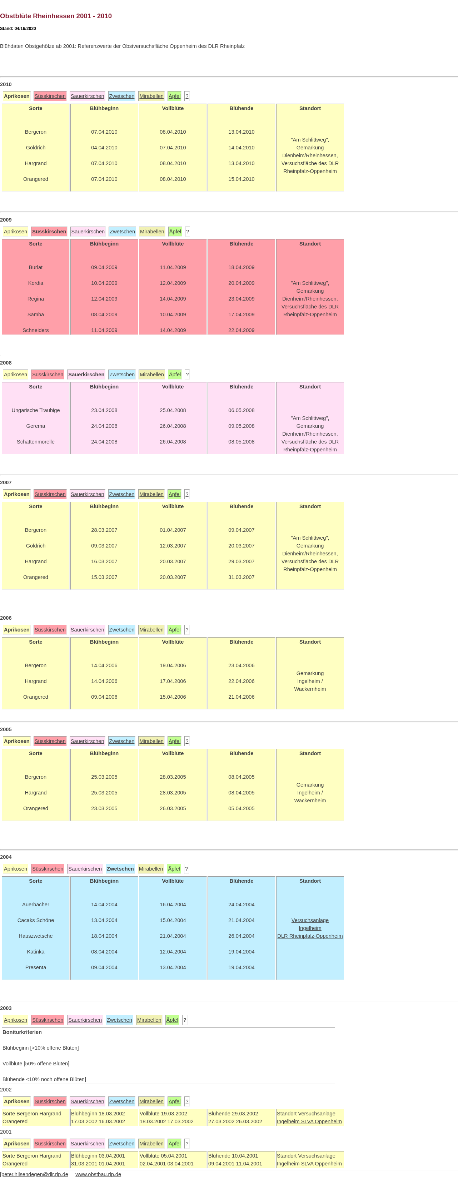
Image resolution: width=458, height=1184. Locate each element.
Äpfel (174, 96)
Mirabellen (151, 96)
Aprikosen (15, 231)
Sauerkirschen (87, 96)
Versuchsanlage (316, 1113)
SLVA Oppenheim (321, 1121)
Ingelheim (289, 1121)
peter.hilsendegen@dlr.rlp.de (34, 1174)
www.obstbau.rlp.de (98, 1174)
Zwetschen (122, 96)
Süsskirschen (50, 96)
